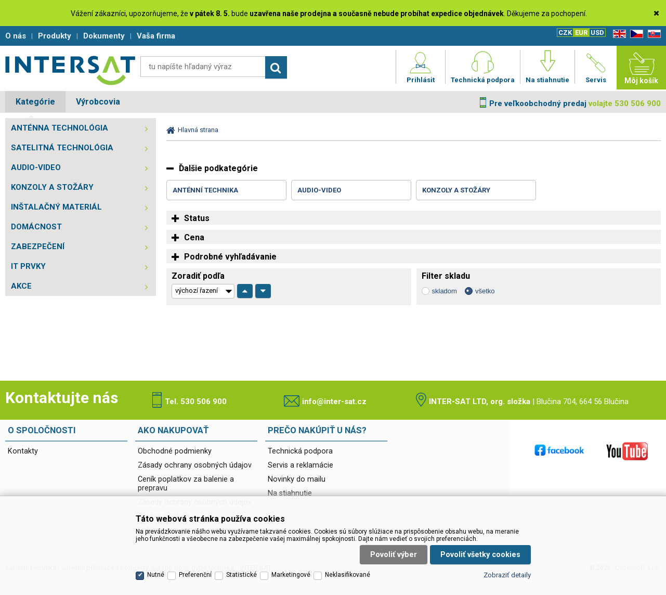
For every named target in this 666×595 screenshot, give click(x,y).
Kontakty (23, 451)
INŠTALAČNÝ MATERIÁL (56, 207)
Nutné (155, 574)
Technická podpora (300, 451)
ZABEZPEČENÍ (37, 246)
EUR (581, 32)
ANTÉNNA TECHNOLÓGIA (59, 128)
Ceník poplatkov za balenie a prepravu (186, 484)
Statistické (241, 574)
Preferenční (195, 574)
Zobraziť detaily (507, 575)
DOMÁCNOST (36, 226)
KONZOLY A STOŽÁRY (52, 187)
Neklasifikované (347, 574)
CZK (565, 32)
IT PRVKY (28, 266)
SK (652, 34)
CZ (635, 34)
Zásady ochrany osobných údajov (195, 465)
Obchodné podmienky (175, 451)
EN (617, 34)
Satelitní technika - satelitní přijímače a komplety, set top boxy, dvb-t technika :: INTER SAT (70, 70)
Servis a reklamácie (300, 465)
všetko (485, 291)
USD (597, 32)
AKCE (21, 286)
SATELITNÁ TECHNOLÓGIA (62, 147)
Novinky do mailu (296, 479)
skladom (444, 291)
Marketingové (290, 574)
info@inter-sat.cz (334, 401)
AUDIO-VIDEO (36, 167)
